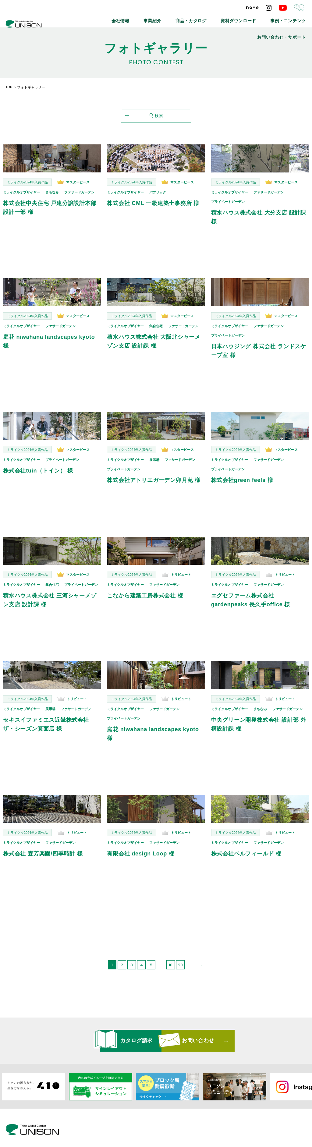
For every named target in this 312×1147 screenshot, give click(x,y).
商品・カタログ (162, 18)
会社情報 (103, 18)
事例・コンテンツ (242, 18)
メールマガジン (129, 1117)
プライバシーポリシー (224, 1117)
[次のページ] (200, 951)
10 (170, 951)
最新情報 (96, 1117)
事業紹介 (130, 18)
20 (180, 951)
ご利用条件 (264, 1117)
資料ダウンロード (201, 18)
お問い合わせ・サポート (287, 18)
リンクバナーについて (174, 1117)
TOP (8, 87)
